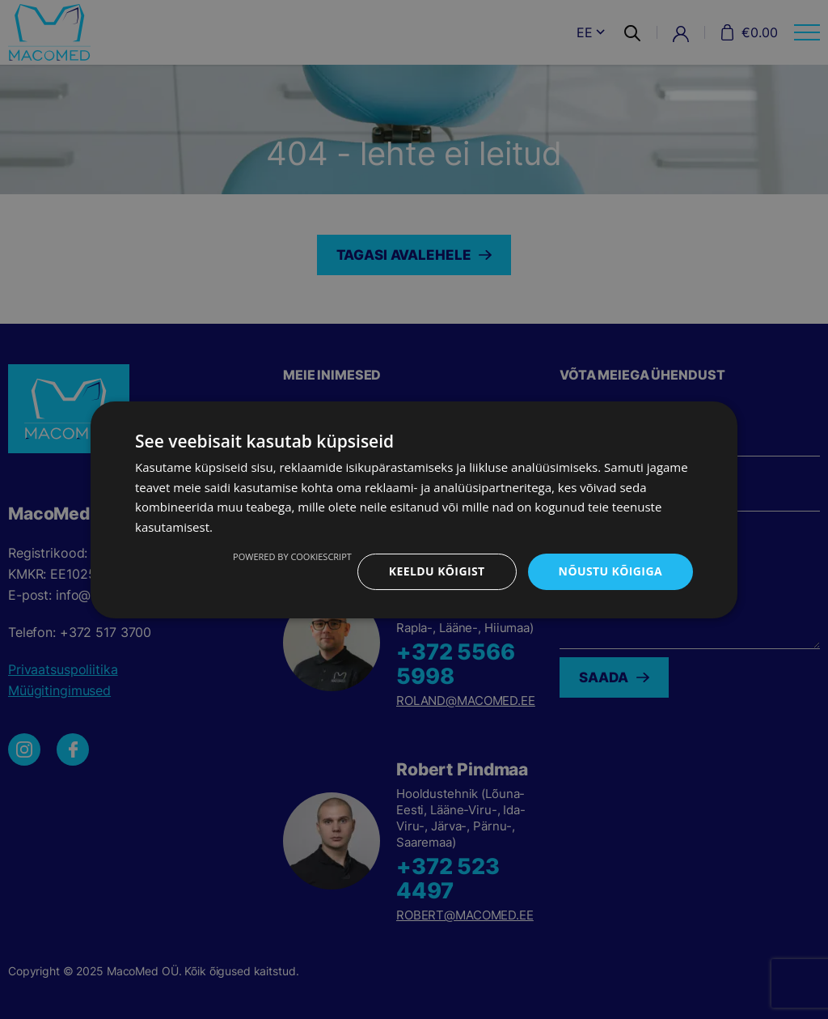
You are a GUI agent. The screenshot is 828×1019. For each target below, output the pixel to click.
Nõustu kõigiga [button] (610, 571)
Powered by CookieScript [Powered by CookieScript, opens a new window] (292, 556)
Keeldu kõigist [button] (437, 571)
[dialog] (414, 509)
